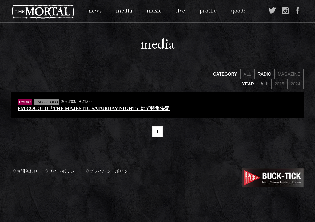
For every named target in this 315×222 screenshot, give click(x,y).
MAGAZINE (289, 74)
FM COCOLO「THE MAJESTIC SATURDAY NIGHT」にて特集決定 (94, 108)
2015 (279, 83)
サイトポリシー (64, 171)
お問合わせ (27, 171)
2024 (295, 83)
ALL (247, 74)
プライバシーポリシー (110, 171)
